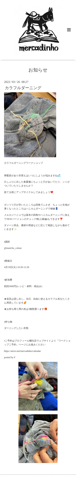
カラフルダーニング (23, 88)
